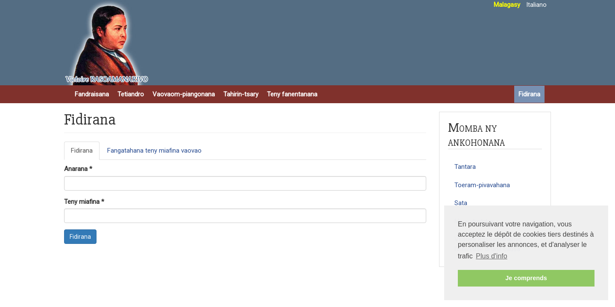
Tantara (465, 167)
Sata (460, 203)
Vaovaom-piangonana (183, 94)
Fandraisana (92, 94)
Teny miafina (84, 202)
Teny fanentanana (292, 94)
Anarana (78, 169)
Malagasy (507, 5)
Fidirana (529, 94)
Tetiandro (130, 94)
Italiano (536, 5)
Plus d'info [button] (491, 256)
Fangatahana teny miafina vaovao (154, 150)
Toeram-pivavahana (482, 185)
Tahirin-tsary (240, 94)
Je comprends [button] (526, 278)
